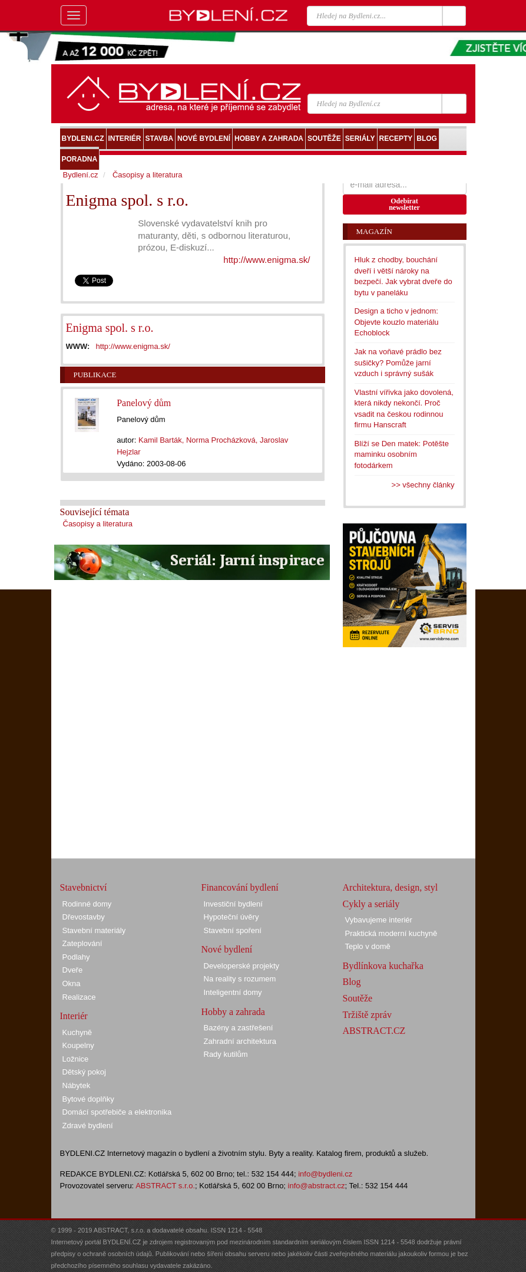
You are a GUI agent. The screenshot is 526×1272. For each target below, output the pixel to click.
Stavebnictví (83, 887)
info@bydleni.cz (325, 1173)
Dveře (72, 969)
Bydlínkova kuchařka (383, 966)
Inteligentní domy (233, 992)
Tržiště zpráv (367, 1015)
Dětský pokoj (84, 1071)
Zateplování (82, 943)
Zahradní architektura (240, 1041)
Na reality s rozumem (240, 978)
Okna (71, 983)
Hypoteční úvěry (231, 916)
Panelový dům (144, 403)
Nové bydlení (227, 949)
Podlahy (76, 957)
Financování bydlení (240, 887)
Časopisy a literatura (98, 523)
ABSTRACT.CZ (374, 1031)
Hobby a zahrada (233, 1012)
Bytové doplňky (88, 1099)
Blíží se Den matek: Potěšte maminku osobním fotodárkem (402, 454)
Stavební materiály (94, 930)
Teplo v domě (368, 946)
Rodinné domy (87, 903)
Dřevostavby (83, 916)
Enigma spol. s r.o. (110, 327)
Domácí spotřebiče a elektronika (117, 1112)
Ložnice (75, 1058)
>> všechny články (423, 484)
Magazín (374, 231)
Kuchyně (77, 1032)
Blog (352, 982)
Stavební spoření (233, 930)
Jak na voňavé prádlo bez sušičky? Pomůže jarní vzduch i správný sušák (398, 362)
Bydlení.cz (80, 174)
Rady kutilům (226, 1054)
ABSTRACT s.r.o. (165, 1185)
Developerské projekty (242, 965)
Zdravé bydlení (87, 1125)
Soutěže (358, 998)
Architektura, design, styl (390, 887)
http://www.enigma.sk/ (266, 260)
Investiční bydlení (233, 903)
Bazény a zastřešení (238, 1027)
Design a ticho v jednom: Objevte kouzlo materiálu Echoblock (397, 322)
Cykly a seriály (371, 904)
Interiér (74, 1016)
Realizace (79, 997)
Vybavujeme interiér (378, 919)
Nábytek (76, 1085)
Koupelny (78, 1045)
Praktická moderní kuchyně (391, 933)
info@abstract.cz (316, 1185)
